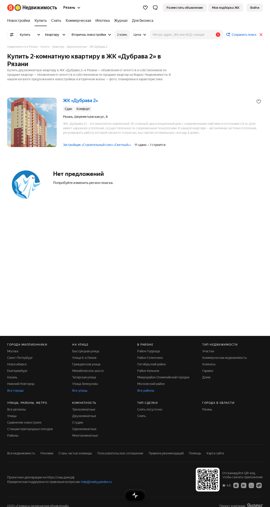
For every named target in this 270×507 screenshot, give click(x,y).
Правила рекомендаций (166, 453)
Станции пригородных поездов (30, 429)
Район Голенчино (150, 358)
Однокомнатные (84, 429)
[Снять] (56, 20)
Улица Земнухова (85, 384)
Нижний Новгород (20, 384)
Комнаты (209, 364)
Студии (77, 422)
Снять (141, 416)
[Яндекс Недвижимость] (35, 7)
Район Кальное (148, 371)
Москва (12, 351)
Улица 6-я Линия (84, 358)
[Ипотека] (102, 20)
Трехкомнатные (83, 409)
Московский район (151, 384)
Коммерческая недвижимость (224, 358)
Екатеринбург (17, 371)
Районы (12, 435)
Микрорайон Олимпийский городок (163, 377)
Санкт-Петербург (20, 358)
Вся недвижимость (21, 453)
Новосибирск (17, 364)
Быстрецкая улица (85, 351)
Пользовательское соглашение (120, 453)
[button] (155, 8)
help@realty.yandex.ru (96, 482)
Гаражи (207, 371)
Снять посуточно (149, 409)
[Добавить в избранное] (259, 102)
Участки (208, 351)
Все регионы (16, 409)
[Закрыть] (261, 34)
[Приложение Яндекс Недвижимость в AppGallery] (251, 485)
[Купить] (40, 20)
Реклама (46, 453)
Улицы (12, 416)
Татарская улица (84, 377)
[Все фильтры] (11, 34)
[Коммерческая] (78, 20)
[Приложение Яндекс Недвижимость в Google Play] (243, 485)
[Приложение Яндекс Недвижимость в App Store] (236, 485)
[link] (255, 8)
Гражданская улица (86, 364)
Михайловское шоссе (88, 371)
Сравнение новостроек (24, 422)
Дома (206, 377)
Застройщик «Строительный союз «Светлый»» (97, 145)
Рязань (207, 409)
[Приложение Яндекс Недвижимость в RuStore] (259, 485)
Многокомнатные (85, 435)
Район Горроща (148, 351)
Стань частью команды (75, 453)
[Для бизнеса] (141, 20)
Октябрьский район (151, 364)
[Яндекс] (10, 7)
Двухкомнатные (84, 416)
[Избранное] (145, 8)
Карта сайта (215, 453)
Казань (12, 377)
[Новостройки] (19, 20)
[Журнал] (121, 20)
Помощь (195, 453)
